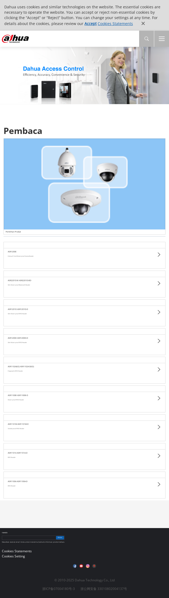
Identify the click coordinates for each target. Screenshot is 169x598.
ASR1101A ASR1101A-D (17, 453)
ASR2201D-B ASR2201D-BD (19, 280)
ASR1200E (12, 251)
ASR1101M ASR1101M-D (18, 424)
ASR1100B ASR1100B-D (18, 395)
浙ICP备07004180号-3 (58, 588)
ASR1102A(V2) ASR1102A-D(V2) (21, 366)
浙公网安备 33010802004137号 (103, 588)
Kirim (60, 538)
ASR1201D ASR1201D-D (18, 309)
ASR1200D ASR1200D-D (18, 338)
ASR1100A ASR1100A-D (17, 481)
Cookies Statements (115, 23)
